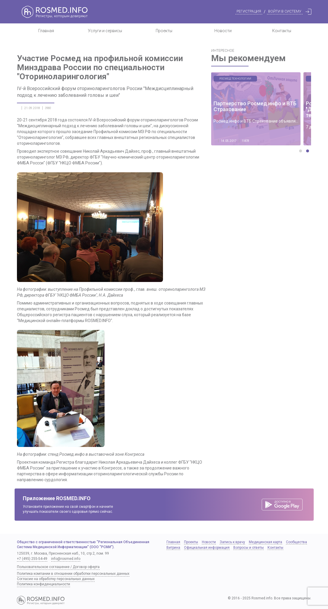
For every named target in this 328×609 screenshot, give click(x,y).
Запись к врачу (232, 542)
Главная (46, 30)
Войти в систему (284, 11)
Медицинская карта (265, 542)
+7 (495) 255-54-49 (32, 559)
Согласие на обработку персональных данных (56, 579)
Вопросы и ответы (248, 548)
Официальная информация (207, 548)
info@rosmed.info (65, 559)
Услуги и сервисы (105, 30)
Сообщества (296, 542)
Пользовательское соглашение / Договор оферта (58, 567)
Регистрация (249, 11)
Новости (223, 30)
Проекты (164, 30)
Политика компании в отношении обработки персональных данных (73, 574)
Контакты (281, 30)
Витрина (173, 548)
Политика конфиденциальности (43, 584)
